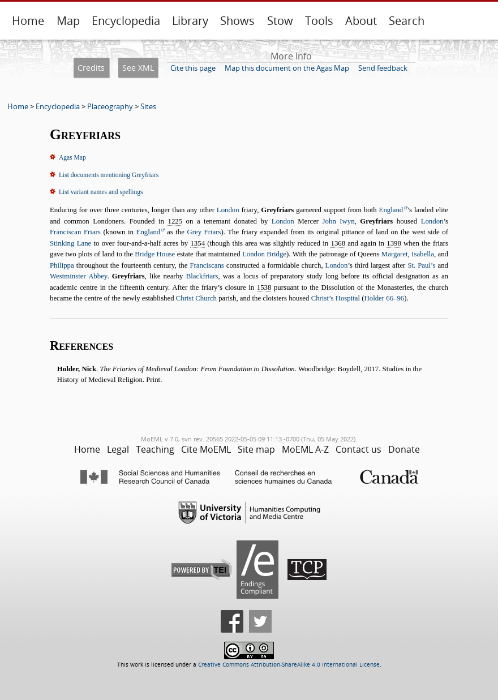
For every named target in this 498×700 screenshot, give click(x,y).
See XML (138, 67)
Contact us (358, 449)
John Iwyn (339, 221)
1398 (394, 243)
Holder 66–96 (384, 298)
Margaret (394, 254)
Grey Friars (204, 232)
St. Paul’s (421, 265)
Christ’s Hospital (335, 298)
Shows (237, 20)
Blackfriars (202, 276)
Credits (91, 67)
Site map (256, 449)
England (391, 210)
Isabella (422, 254)
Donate (404, 449)
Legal (118, 449)
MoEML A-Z (305, 449)
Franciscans (207, 265)
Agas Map (72, 157)
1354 (197, 243)
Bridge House (155, 254)
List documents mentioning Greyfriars (108, 174)
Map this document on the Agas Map (287, 68)
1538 (264, 287)
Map (68, 20)
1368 (337, 243)
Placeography (110, 106)
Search (406, 20)
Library (190, 20)
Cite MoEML (206, 449)
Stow (280, 20)
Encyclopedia (126, 20)
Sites (148, 106)
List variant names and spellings (101, 191)
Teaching (155, 449)
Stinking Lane (70, 243)
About (361, 20)
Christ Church (196, 298)
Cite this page (193, 68)
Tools (319, 20)
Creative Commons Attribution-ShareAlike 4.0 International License (289, 664)
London (228, 210)
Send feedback (382, 68)
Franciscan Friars (75, 232)
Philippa (62, 265)
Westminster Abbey (78, 276)
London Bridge (264, 254)
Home (28, 20)
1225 (175, 221)
